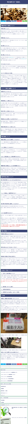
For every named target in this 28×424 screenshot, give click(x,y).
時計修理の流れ (3, 386)
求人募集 (2, 402)
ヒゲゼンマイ (11, 57)
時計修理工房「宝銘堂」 (14, 2)
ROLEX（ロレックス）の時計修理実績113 (7, 378)
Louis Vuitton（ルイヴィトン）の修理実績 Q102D (9, 372)
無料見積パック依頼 (4, 390)
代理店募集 (2, 400)
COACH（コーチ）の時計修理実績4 (6, 376)
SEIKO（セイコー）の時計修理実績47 (7, 380)
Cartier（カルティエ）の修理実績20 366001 (8, 374)
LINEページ (3, 395)
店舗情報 (2, 388)
